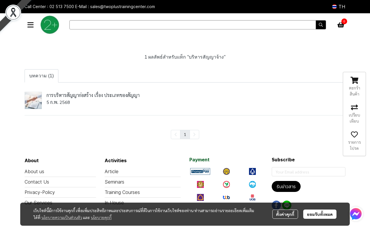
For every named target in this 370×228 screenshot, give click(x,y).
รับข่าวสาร (286, 186)
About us (34, 171)
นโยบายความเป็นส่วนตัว (61, 217)
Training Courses (122, 192)
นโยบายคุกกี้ (101, 217)
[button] (338, 6)
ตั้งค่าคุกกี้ (285, 214)
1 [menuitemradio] (185, 134)
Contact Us (37, 182)
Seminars (114, 182)
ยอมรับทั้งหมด (320, 214)
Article (112, 171)
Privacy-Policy (40, 192)
